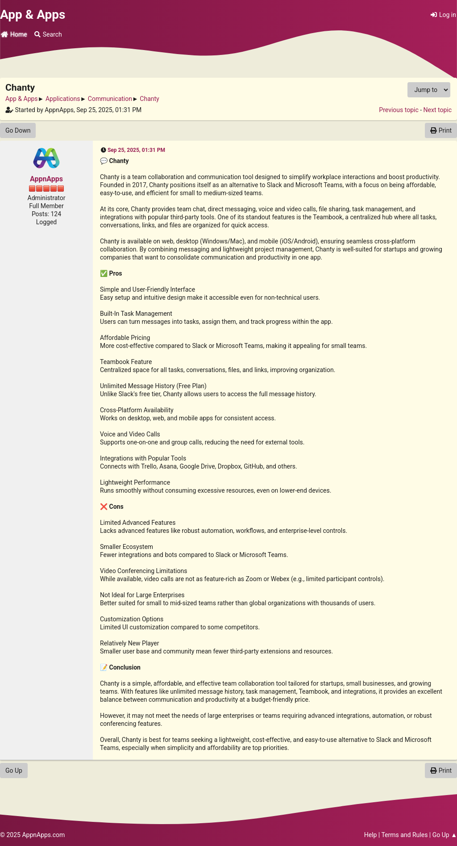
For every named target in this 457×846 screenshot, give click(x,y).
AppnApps (46, 179)
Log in (443, 14)
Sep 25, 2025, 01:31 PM (136, 150)
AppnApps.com (43, 834)
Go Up (13, 770)
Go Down (17, 130)
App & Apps (32, 14)
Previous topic (398, 109)
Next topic (438, 109)
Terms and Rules (404, 834)
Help (370, 834)
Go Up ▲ (444, 834)
